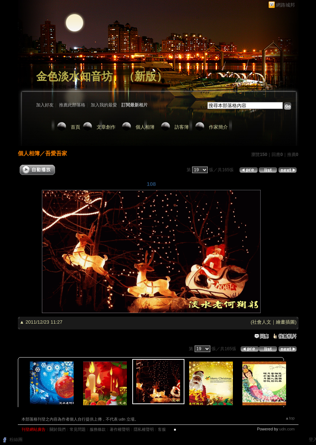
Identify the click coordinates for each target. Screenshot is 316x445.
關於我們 (58, 429)
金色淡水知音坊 (74, 76)
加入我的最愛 (104, 105)
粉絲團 (16, 439)
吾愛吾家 (56, 153)
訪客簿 (182, 127)
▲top (289, 418)
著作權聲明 (120, 429)
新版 (145, 76)
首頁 (75, 127)
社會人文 (261, 322)
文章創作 (106, 127)
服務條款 (98, 429)
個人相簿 (145, 127)
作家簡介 (218, 127)
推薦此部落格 (72, 105)
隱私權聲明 (144, 429)
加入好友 (45, 105)
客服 (162, 429)
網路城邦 (285, 5)
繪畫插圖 (285, 322)
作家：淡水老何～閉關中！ (62, 86)
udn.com (286, 429)
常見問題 (78, 429)
